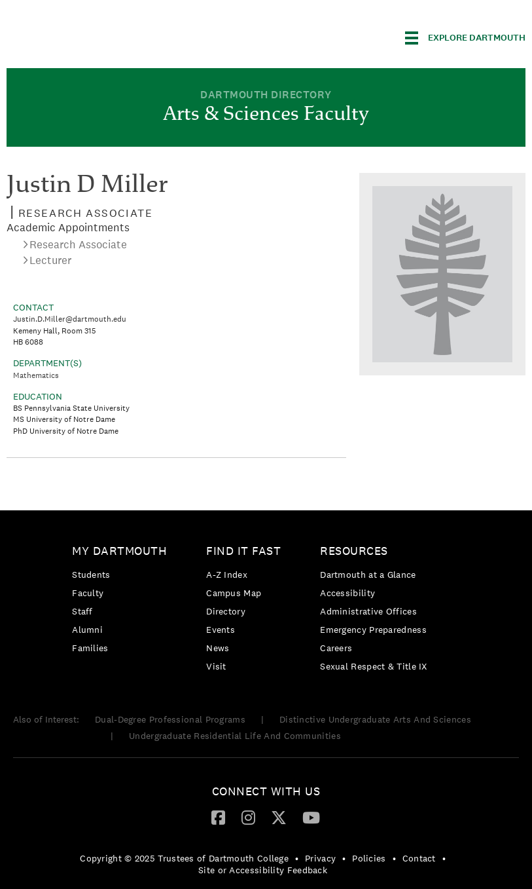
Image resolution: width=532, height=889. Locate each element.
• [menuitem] (296, 858)
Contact (419, 858)
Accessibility (347, 593)
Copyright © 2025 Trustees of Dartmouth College (184, 858)
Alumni (87, 629)
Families (90, 648)
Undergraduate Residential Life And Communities (235, 736)
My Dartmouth (119, 550)
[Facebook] (218, 817)
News (217, 648)
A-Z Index (226, 574)
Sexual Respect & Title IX (373, 666)
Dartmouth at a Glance (368, 574)
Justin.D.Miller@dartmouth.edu (69, 319)
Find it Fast (243, 550)
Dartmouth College (110, 36)
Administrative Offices (368, 611)
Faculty (87, 593)
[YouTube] (311, 817)
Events (220, 629)
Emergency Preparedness (373, 629)
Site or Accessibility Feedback (262, 870)
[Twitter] (279, 817)
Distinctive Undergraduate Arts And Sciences (375, 719)
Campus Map (233, 593)
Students (91, 574)
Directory (225, 611)
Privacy (320, 858)
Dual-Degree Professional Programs (170, 719)
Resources (354, 550)
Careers (336, 648)
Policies (368, 858)
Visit (216, 666)
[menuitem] (122, 601)
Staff (82, 611)
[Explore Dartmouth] (465, 38)
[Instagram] (248, 817)
